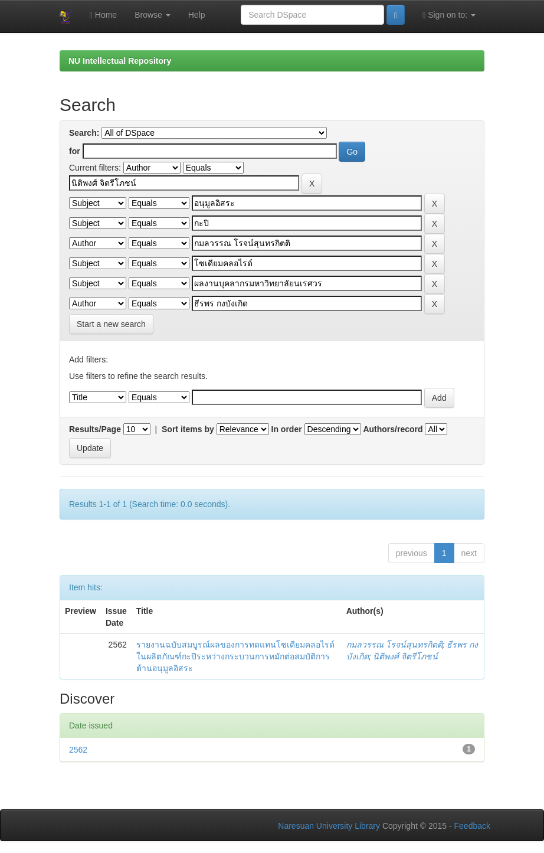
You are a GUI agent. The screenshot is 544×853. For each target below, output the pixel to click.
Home (103, 15)
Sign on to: (449, 15)
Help (196, 14)
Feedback (472, 826)
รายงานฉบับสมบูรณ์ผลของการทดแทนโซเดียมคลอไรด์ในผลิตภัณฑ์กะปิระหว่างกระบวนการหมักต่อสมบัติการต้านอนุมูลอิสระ (235, 656)
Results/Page (95, 429)
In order (286, 429)
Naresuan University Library (329, 826)
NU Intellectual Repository (119, 61)
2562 (78, 749)
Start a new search (111, 324)
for (74, 151)
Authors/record (392, 429)
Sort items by (188, 429)
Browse (153, 14)
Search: (84, 133)
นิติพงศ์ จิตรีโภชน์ (405, 656)
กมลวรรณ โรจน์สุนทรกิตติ (394, 644)
